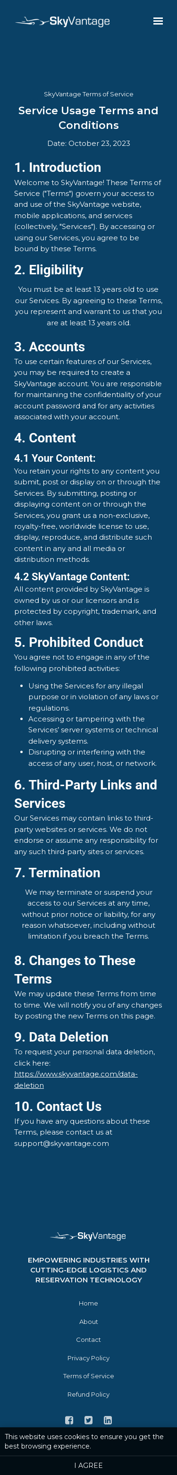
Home (88, 1303)
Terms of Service (88, 1376)
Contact (88, 1339)
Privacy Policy (88, 1358)
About (88, 1321)
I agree (88, 1465)
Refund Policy (88, 1394)
